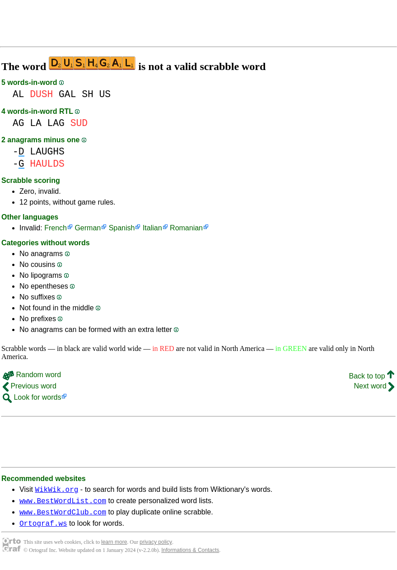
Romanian (186, 228)
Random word (32, 374)
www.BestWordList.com (62, 503)
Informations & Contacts (190, 555)
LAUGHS (47, 151)
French (55, 228)
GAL (67, 94)
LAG (56, 123)
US (105, 94)
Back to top (372, 376)
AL (18, 94)
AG (18, 123)
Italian (152, 228)
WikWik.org (56, 490)
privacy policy (156, 547)
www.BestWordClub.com (62, 516)
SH (87, 94)
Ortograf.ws (43, 528)
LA (36, 123)
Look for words (32, 397)
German (88, 228)
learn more (114, 547)
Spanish (122, 228)
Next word (374, 386)
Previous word (29, 386)
